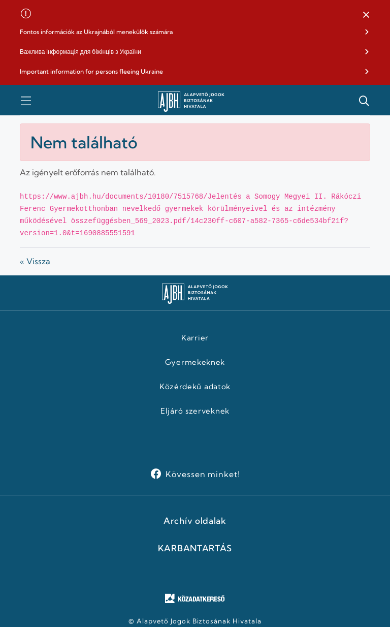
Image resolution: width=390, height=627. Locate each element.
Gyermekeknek (195, 362)
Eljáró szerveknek (195, 411)
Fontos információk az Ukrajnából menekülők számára (96, 32)
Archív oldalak (195, 521)
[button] (366, 15)
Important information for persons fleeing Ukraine (91, 71)
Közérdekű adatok (195, 386)
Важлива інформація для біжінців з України (80, 51)
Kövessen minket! (203, 474)
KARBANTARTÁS (195, 548)
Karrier (195, 337)
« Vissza (35, 261)
